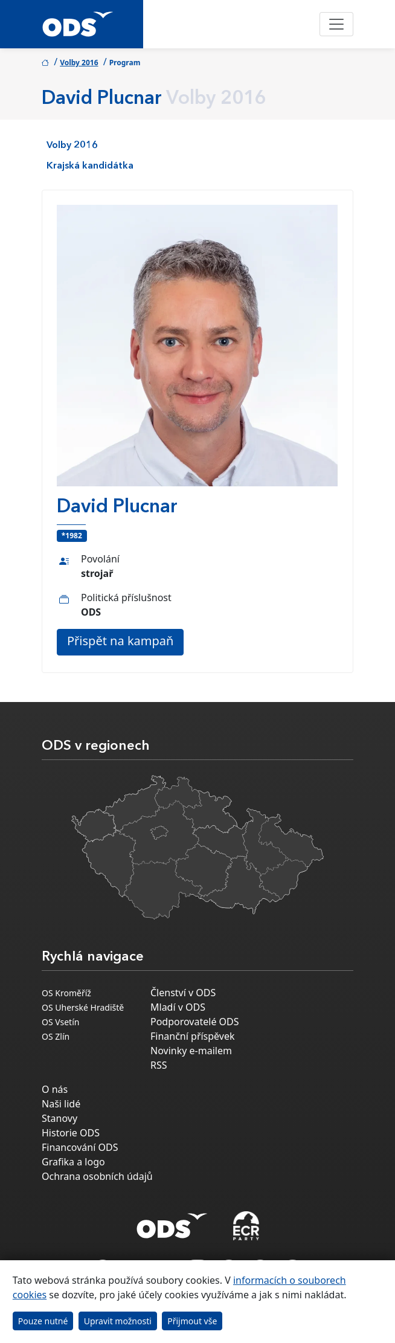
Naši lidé (61, 1103)
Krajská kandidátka (90, 166)
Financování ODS (80, 1147)
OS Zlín (55, 1036)
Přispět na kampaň (120, 641)
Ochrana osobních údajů (97, 1176)
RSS (158, 1065)
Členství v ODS (183, 992)
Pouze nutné (43, 1321)
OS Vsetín (60, 1022)
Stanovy (59, 1118)
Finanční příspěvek (192, 1036)
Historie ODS (71, 1132)
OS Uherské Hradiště (83, 1007)
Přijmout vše (192, 1321)
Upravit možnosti (118, 1321)
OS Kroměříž (66, 993)
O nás (55, 1089)
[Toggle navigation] (336, 24)
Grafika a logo (73, 1161)
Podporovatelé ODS (194, 1021)
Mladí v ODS (177, 1007)
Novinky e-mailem (191, 1050)
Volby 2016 (79, 62)
